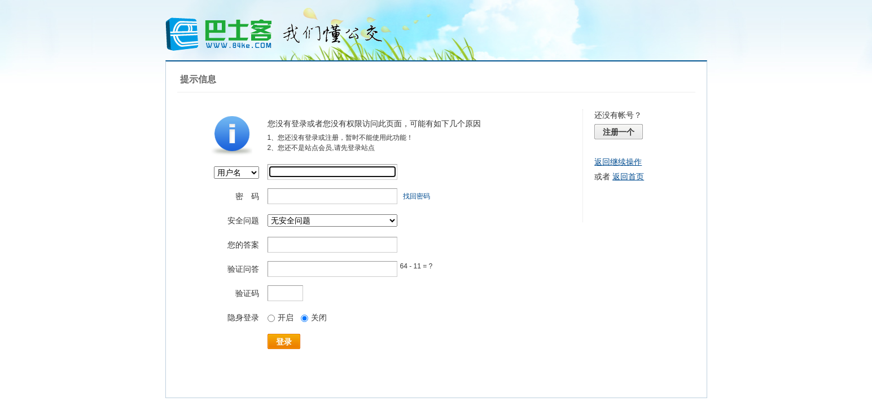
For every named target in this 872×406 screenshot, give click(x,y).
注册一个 (618, 131)
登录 (284, 341)
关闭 (314, 317)
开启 (280, 317)
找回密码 (416, 196)
